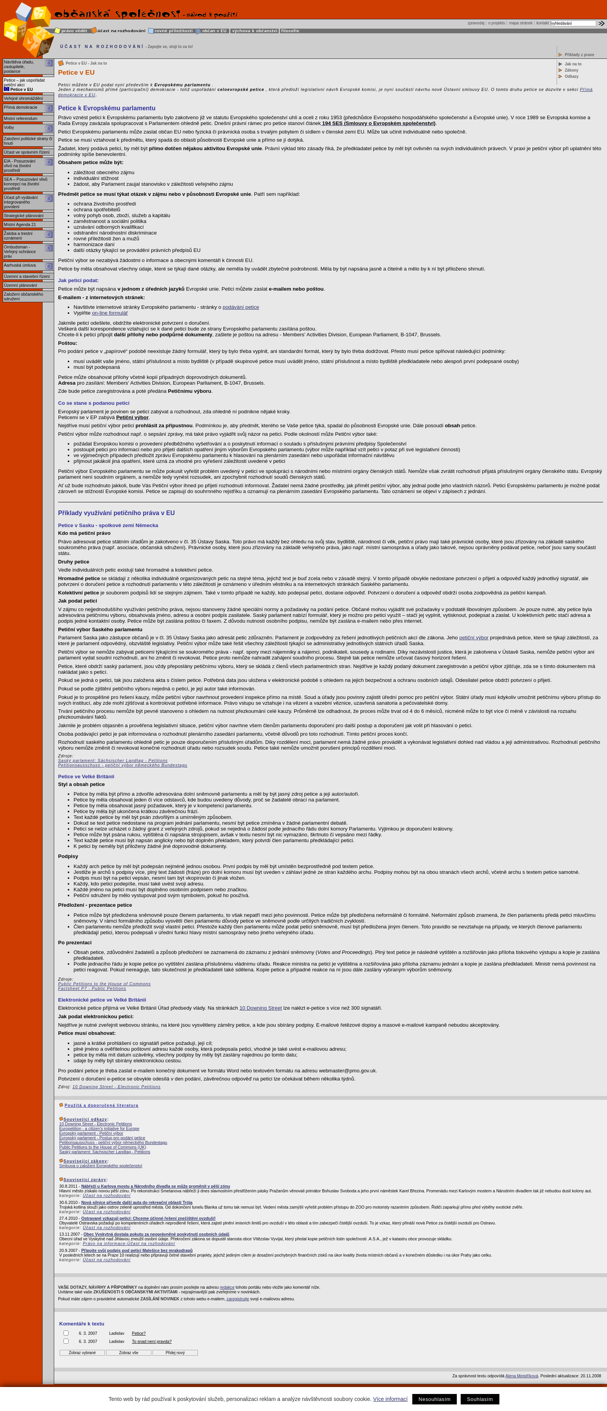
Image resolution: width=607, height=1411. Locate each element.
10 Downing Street (261, 1008)
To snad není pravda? (152, 1341)
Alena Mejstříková (521, 1375)
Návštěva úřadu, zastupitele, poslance (19, 67)
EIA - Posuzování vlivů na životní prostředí (20, 166)
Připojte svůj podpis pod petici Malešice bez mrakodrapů (137, 1250)
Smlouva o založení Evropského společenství (100, 1165)
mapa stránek (521, 23)
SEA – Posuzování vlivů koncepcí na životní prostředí (26, 184)
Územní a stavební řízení (27, 276)
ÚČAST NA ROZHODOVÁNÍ (102, 46)
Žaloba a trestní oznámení (18, 235)
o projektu (496, 23)
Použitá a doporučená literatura (102, 1105)
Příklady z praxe (579, 55)
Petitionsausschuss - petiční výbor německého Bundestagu (122, 765)
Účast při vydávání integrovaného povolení (21, 202)
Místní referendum (20, 118)
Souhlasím (480, 1399)
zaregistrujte (237, 1298)
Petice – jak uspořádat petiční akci (24, 82)
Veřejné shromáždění (23, 98)
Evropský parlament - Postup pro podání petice (102, 1137)
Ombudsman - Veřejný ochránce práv (20, 252)
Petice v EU (18, 89)
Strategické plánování (23, 215)
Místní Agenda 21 (20, 224)
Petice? (139, 1333)
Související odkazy (85, 1119)
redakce (227, 1287)
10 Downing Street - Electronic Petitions (116, 1086)
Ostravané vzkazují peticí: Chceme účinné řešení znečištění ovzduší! (148, 1218)
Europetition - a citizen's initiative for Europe (99, 1128)
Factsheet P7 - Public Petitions (92, 988)
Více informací (390, 1399)
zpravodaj (476, 23)
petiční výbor (474, 637)
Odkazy (572, 76)
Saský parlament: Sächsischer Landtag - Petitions (113, 760)
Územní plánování (20, 285)
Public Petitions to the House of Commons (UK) (102, 1147)
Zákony (571, 70)
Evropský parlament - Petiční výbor (91, 1133)
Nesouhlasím (434, 1399)
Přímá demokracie (20, 107)
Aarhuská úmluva (20, 265)
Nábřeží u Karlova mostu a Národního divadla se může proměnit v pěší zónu (155, 1186)
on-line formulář (110, 313)
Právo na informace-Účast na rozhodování (129, 1243)
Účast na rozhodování (107, 1195)
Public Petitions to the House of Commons (104, 983)
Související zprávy (84, 1180)
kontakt (543, 23)
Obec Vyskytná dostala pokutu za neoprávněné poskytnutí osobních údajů (157, 1234)
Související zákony (85, 1161)
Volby (9, 127)
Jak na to (573, 64)
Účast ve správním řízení (27, 152)
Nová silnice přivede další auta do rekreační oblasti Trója (136, 1202)
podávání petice (241, 307)
